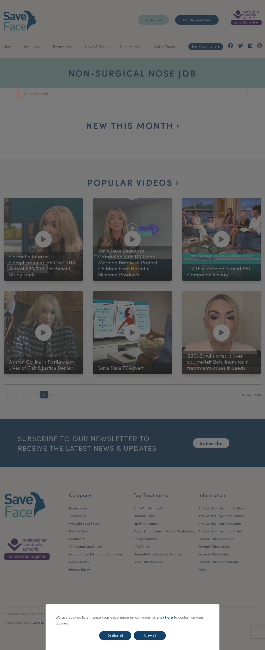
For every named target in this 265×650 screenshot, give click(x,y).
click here (165, 617)
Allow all (150, 635)
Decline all (115, 635)
